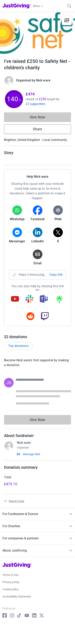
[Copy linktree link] (59, 300)
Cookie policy (10, 589)
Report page (16, 501)
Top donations (18, 346)
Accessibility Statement (16, 596)
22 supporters (35, 104)
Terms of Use (10, 575)
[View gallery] (67, 20)
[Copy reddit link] (30, 316)
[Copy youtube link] (15, 299)
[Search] (69, 6)
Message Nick (31, 454)
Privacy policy (10, 582)
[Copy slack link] (29, 299)
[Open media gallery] (37, 33)
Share (37, 129)
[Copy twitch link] (45, 316)
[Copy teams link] (44, 299)
